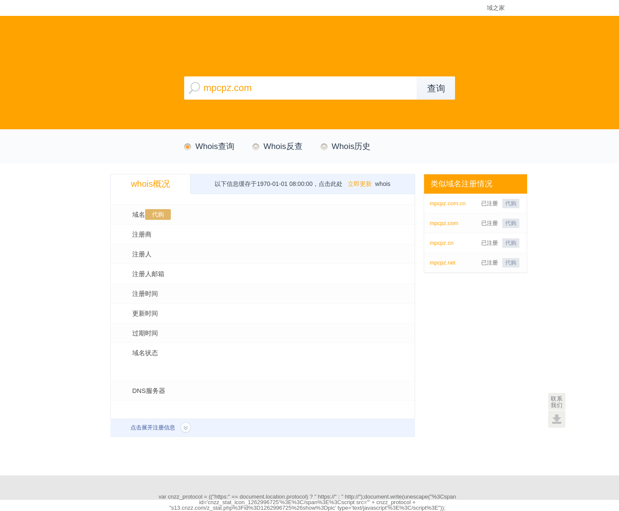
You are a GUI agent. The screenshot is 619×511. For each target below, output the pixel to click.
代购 (158, 214)
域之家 (496, 7)
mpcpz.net (442, 262)
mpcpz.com (444, 223)
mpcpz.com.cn (448, 203)
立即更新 (360, 183)
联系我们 (557, 401)
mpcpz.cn (442, 243)
